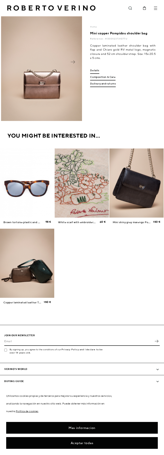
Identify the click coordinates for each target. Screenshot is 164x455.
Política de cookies (27, 411)
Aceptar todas (82, 443)
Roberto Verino (51, 8)
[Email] (78, 341)
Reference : (97, 38)
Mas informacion (82, 428)
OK (156, 341)
